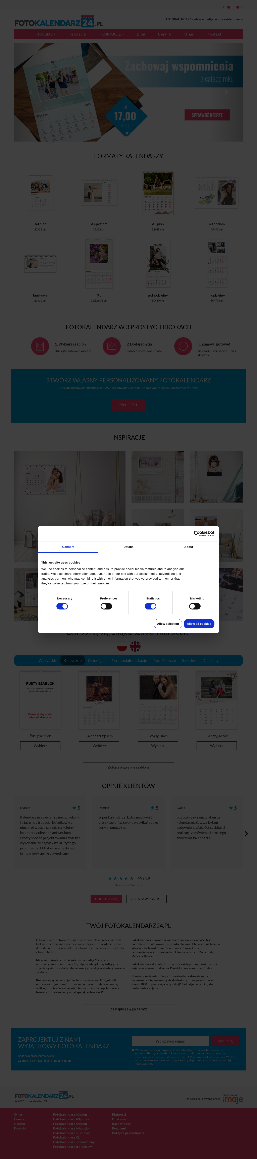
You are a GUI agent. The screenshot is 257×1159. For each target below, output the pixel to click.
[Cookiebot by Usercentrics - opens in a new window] (196, 534)
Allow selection (168, 623)
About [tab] (188, 546)
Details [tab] (128, 546)
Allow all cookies (199, 623)
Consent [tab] (68, 546)
